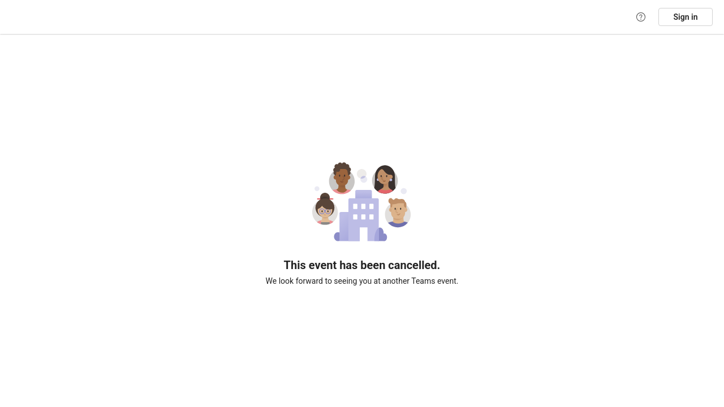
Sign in (686, 16)
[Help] (641, 17)
